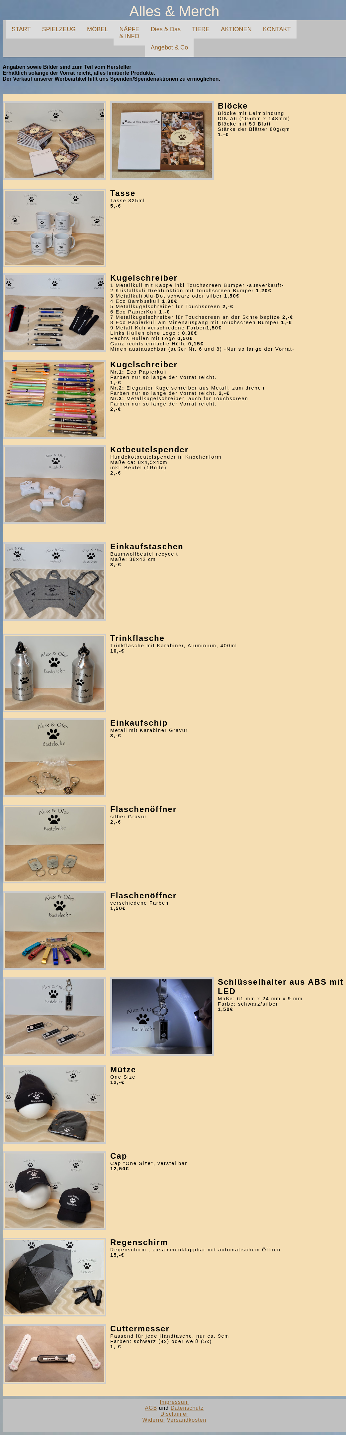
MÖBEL (97, 29)
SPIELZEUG (59, 29)
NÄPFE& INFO (129, 33)
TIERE (201, 29)
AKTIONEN (236, 29)
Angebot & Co (169, 47)
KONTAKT (277, 29)
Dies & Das (166, 29)
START (21, 29)
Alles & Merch (174, 11)
